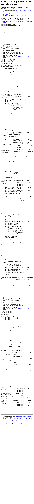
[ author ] (26, 15)
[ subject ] (22, 15)
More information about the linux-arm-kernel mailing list (12, 502)
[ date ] (13, 15)
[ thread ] (17, 15)
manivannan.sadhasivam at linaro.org (20, 7)
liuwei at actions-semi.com (19, 60)
